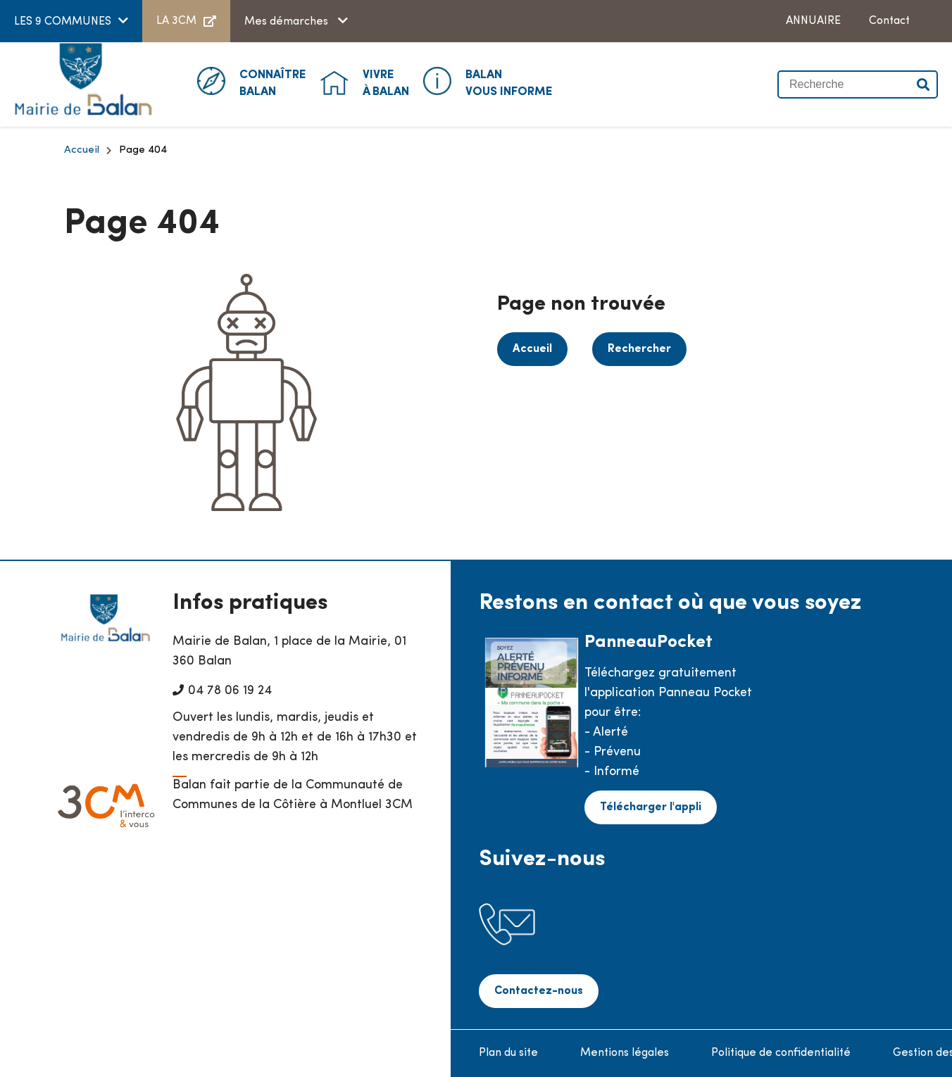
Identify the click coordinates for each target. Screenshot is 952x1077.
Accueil (81, 150)
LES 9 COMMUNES (62, 21)
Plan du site (508, 1053)
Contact (889, 21)
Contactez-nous (538, 991)
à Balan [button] (386, 82)
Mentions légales (624, 1053)
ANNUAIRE (813, 21)
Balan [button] (272, 82)
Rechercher (639, 349)
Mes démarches (287, 21)
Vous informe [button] (509, 82)
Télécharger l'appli (650, 807)
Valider (924, 84)
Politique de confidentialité (781, 1053)
